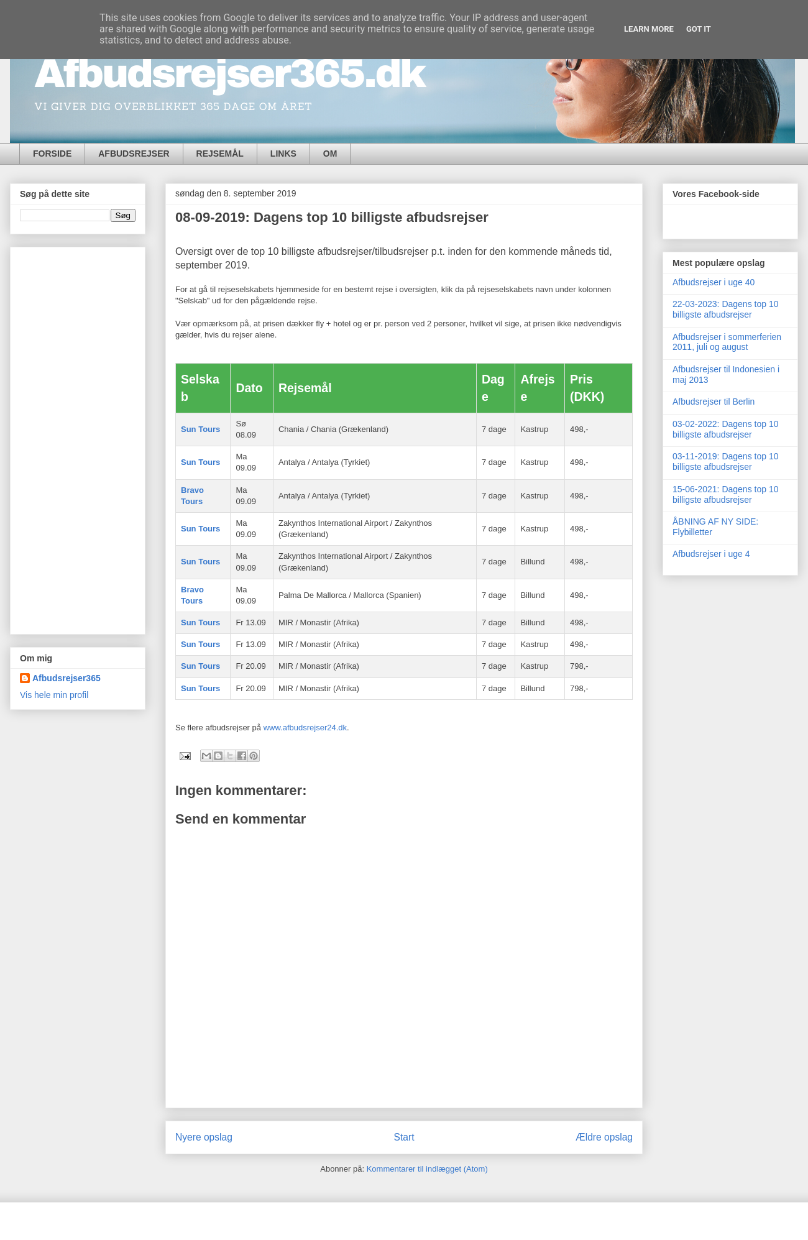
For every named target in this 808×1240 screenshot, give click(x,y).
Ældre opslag (604, 1137)
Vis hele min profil (54, 695)
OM (330, 153)
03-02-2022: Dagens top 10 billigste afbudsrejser (725, 429)
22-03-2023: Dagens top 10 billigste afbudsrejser (725, 309)
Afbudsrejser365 (66, 678)
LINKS (283, 153)
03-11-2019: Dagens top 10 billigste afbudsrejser (725, 461)
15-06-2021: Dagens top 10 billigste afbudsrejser (725, 494)
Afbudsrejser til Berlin (714, 401)
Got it (698, 29)
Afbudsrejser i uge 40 (714, 282)
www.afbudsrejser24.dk (305, 727)
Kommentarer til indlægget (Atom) (427, 1168)
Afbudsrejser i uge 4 (711, 554)
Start (404, 1137)
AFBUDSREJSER (133, 153)
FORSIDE (52, 153)
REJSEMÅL (220, 153)
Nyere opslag (203, 1137)
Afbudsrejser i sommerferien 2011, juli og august (727, 342)
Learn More (649, 29)
